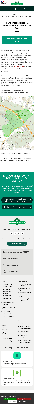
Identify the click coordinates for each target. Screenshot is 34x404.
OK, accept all (10, 399)
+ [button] (2, 98)
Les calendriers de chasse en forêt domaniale (17, 16)
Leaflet (15, 149)
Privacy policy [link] (22, 401)
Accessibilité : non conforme (17, 392)
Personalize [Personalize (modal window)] (12, 401)
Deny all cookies (24, 399)
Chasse (15, 14)
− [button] (2, 100)
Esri (24, 149)
